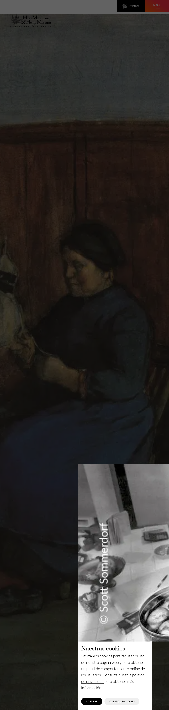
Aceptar (92, 701)
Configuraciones (122, 701)
